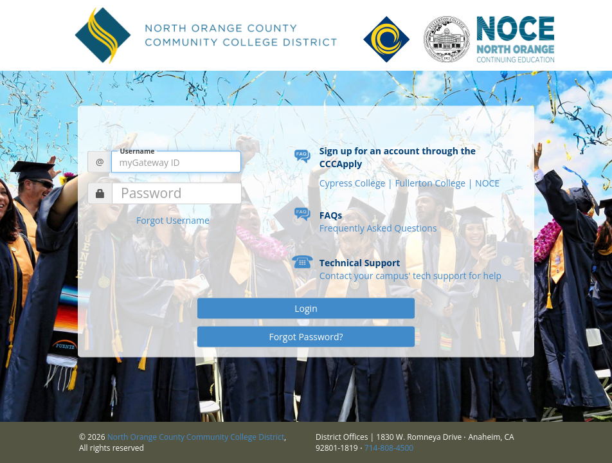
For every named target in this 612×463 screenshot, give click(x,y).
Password (151, 193)
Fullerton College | (435, 183)
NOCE (487, 183)
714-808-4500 (388, 447)
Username (137, 150)
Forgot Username (173, 220)
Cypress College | (357, 183)
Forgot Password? (306, 337)
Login (305, 308)
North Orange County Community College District (195, 436)
